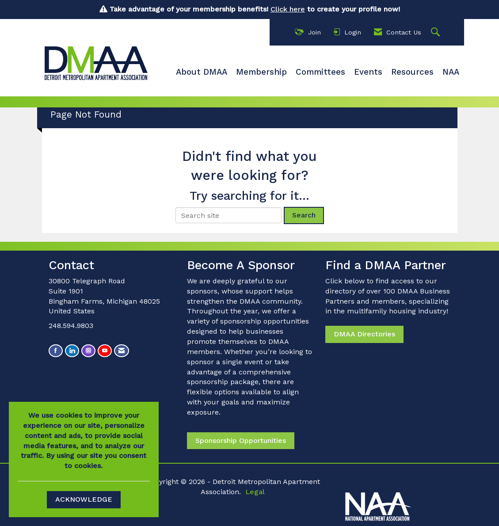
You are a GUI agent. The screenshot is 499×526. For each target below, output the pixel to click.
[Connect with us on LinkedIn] (72, 350)
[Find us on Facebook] (56, 350)
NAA (450, 72)
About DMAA (201, 72)
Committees (320, 72)
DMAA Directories (364, 334)
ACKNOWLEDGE (83, 499)
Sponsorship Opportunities (240, 440)
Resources (412, 72)
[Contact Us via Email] (121, 350)
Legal (255, 492)
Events (368, 72)
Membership (261, 72)
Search (304, 215)
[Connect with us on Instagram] (88, 350)
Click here (287, 9)
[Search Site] (436, 32)
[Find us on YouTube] (105, 350)
